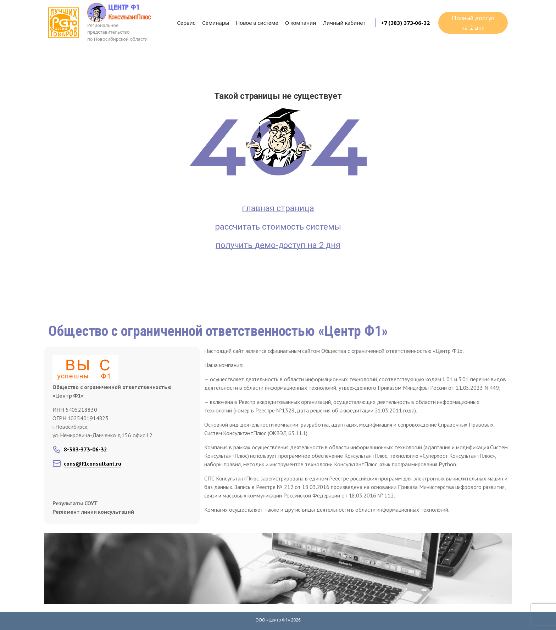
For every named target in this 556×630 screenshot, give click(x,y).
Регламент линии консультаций (93, 511)
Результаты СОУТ (75, 503)
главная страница (278, 208)
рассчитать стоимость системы (278, 227)
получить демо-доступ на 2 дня (278, 245)
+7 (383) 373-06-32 (405, 22)
